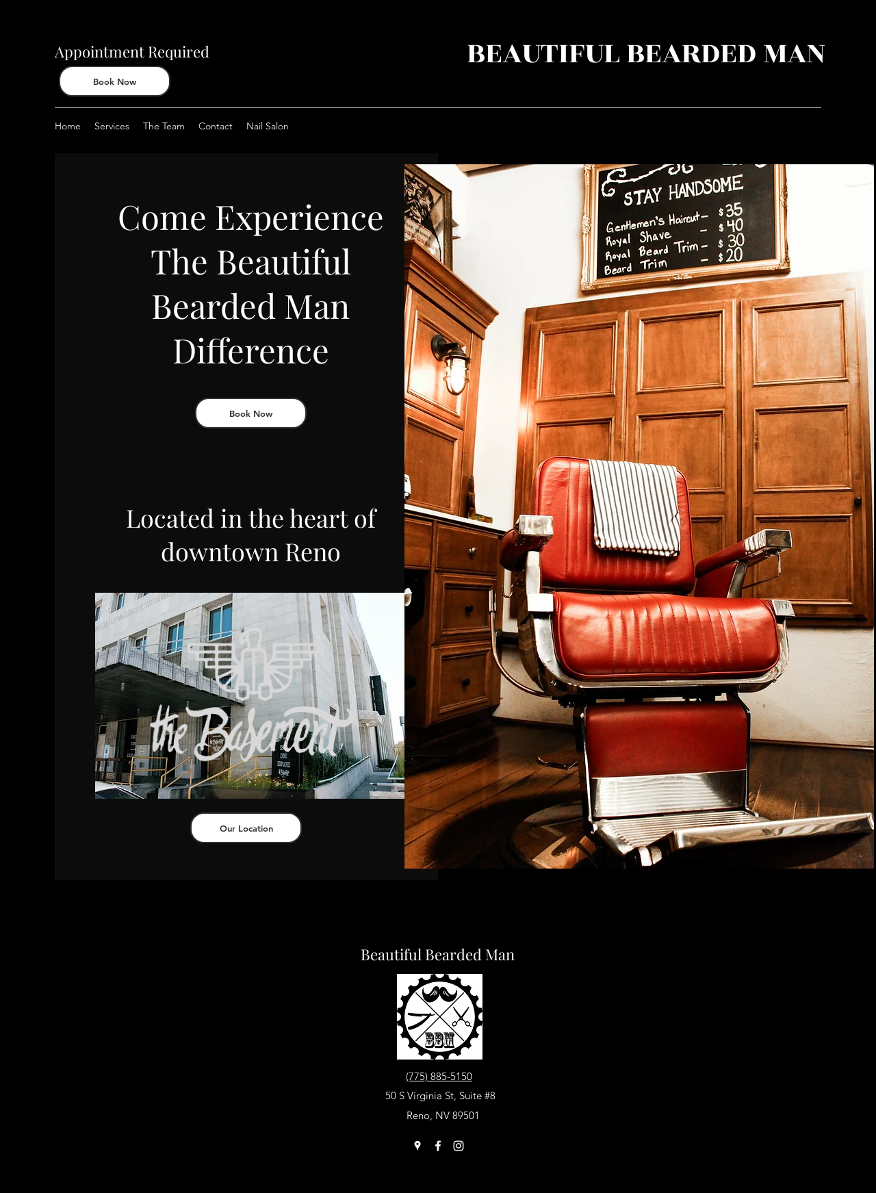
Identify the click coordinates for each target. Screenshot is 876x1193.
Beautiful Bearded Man (438, 954)
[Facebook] (438, 1146)
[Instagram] (458, 1146)
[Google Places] (417, 1146)
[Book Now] (114, 81)
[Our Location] (246, 827)
